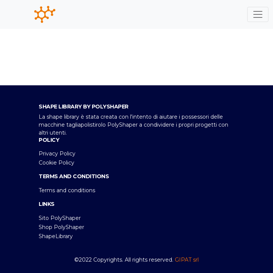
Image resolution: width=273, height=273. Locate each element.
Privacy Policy (57, 153)
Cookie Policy (56, 162)
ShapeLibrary (56, 236)
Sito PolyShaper (60, 218)
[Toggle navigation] (257, 14)
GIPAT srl (187, 259)
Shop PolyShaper (61, 227)
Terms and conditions (67, 190)
